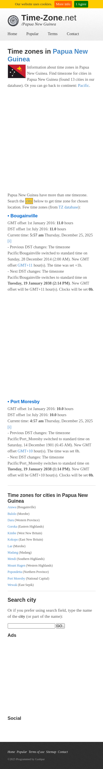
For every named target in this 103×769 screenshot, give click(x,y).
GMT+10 (25, 451)
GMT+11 (25, 265)
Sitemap (51, 752)
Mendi (12, 559)
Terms (53, 34)
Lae (10, 546)
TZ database (68, 207)
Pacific (83, 85)
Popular (32, 34)
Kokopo (13, 539)
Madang (13, 552)
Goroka (12, 526)
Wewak (12, 585)
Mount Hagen (17, 565)
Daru (11, 520)
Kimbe (12, 533)
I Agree (81, 4)
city (29, 201)
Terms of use (36, 752)
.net (49, 17)
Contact (73, 34)
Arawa (12, 507)
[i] (10, 241)
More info (63, 4)
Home (12, 34)
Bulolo (12, 514)
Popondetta (15, 572)
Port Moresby (16, 578)
